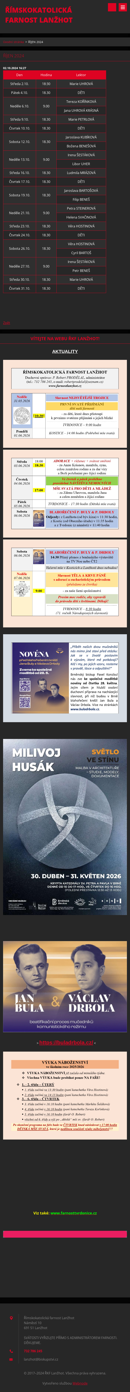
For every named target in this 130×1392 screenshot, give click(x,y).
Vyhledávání (112, 7)
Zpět (6, 323)
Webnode (80, 1383)
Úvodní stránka (13, 42)
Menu (123, 7)
